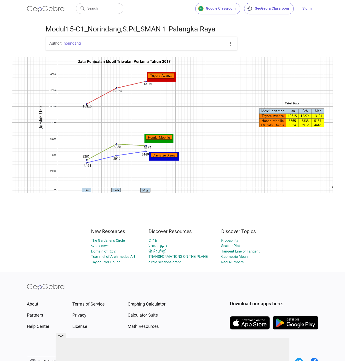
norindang (72, 43)
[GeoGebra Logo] (45, 9)
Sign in (307, 8)
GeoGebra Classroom (268, 9)
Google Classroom (217, 9)
